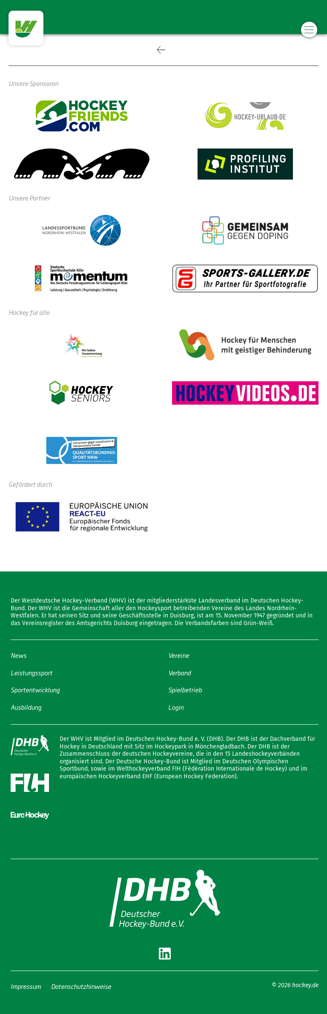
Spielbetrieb (185, 689)
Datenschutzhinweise (81, 985)
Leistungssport (31, 672)
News (18, 655)
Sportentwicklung (35, 689)
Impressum (26, 985)
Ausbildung (26, 706)
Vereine (178, 655)
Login (176, 706)
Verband (179, 672)
